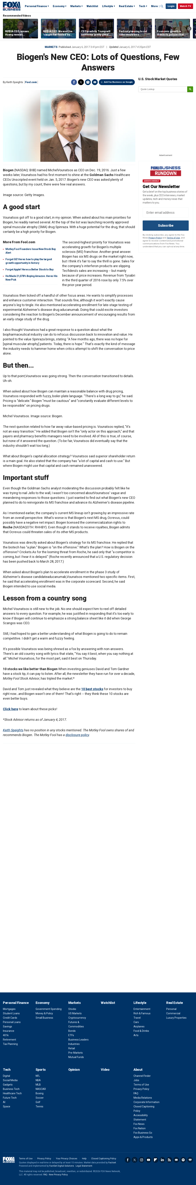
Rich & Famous (142, 1013)
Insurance (8, 1030)
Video (105, 1069)
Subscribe (165, 225)
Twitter (81, 82)
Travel (137, 1017)
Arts (136, 1035)
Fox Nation (140, 1128)
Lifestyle (107, 6)
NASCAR (41, 1089)
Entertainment (142, 1009)
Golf (38, 1102)
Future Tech (10, 1097)
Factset (112, 1162)
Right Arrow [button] (189, 28)
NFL (38, 1075)
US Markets (75, 1013)
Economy (58, 6)
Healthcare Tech (12, 1093)
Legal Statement (84, 1166)
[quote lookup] (163, 89)
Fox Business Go (143, 1132)
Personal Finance (36, 6)
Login (171, 6)
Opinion (74, 1069)
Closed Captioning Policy (103, 1158)
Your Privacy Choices (66, 1158)
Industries (74, 1044)
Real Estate (126, 6)
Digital (6, 1075)
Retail (71, 1048)
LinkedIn (162, 1160)
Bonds (72, 1030)
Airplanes (139, 1026)
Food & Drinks (141, 1030)
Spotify (183, 1160)
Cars (136, 1022)
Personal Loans (12, 1022)
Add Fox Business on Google (118, 82)
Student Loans (11, 1013)
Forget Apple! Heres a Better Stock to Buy (29, 269)
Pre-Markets (75, 1052)
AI (4, 1102)
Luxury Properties (176, 1017)
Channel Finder (142, 1075)
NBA (38, 1080)
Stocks (72, 1009)
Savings (7, 1026)
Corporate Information (146, 1102)
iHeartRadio (190, 1160)
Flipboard (155, 1160)
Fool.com (31, 82)
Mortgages (9, 1009)
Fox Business (11, 6)
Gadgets (8, 1084)
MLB (38, 1084)
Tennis (39, 1106)
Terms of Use (173, 238)
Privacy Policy (155, 238)
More (154, 6)
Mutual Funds (76, 1057)
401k (6, 1035)
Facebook (74, 82)
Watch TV (185, 6)
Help (84, 1158)
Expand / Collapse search (162, 6)
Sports (41, 1069)
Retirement (9, 1039)
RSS (169, 1160)
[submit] (190, 89)
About (138, 1069)
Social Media (10, 1080)
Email (95, 82)
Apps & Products (143, 1137)
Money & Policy (44, 1013)
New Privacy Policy (58, 1174)
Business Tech (11, 1089)
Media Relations (143, 1097)
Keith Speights (13, 730)
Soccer (40, 1097)
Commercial (173, 1013)
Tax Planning (10, 1044)
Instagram (141, 1160)
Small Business (44, 1017)
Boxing (39, 1093)
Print (88, 82)
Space (6, 1106)
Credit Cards (10, 1017)
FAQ (136, 1093)
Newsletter (176, 1160)
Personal (171, 1009)
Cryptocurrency (77, 1017)
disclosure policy (77, 735)
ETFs (71, 1035)
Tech (142, 6)
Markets (75, 6)
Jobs (136, 1080)
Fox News (139, 1124)
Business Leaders (78, 1039)
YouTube (148, 1160)
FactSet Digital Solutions (61, 1166)
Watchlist (92, 6)
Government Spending (49, 1009)
